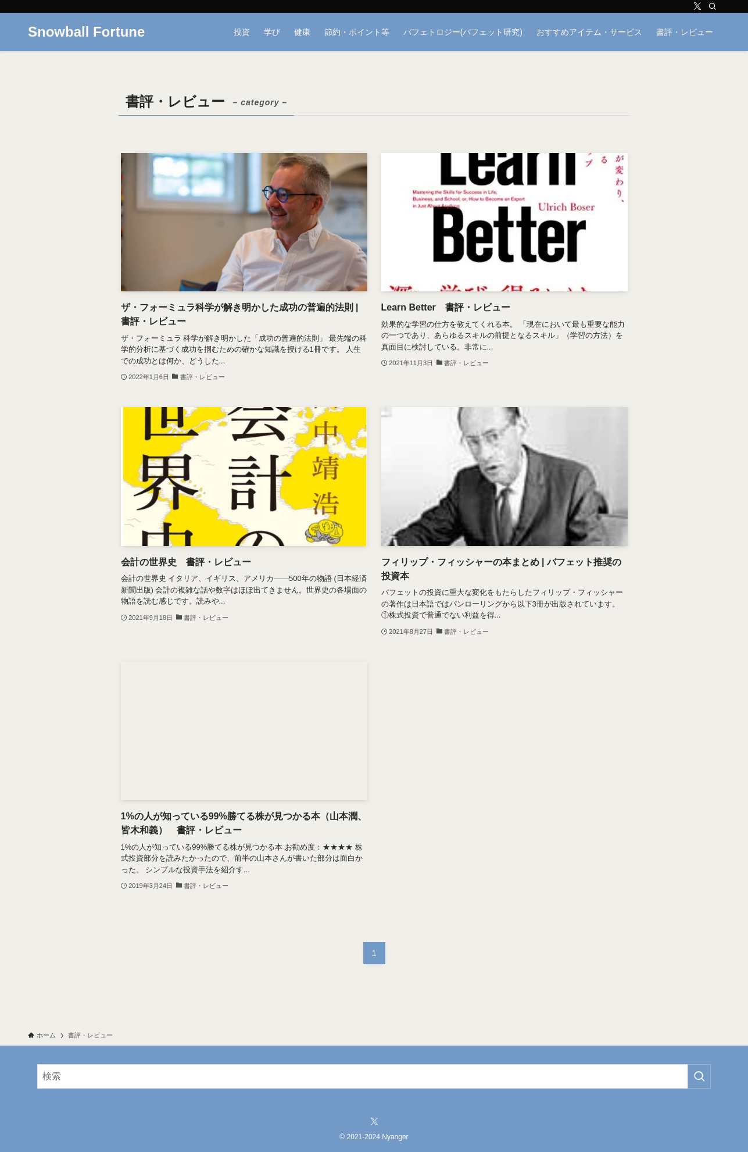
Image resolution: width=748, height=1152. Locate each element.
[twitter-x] (697, 6)
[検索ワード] (374, 1076)
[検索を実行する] (699, 1076)
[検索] (712, 6)
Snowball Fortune (86, 32)
